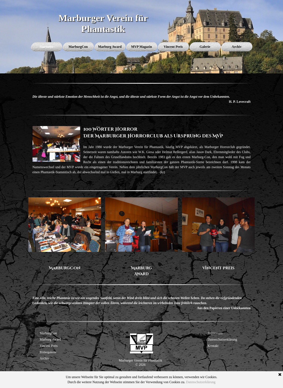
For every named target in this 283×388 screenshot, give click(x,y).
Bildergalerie (48, 352)
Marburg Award (50, 339)
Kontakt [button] (213, 346)
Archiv (44, 358)
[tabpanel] (142, 99)
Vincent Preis (49, 346)
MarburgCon (48, 333)
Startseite (46, 46)
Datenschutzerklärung (222, 339)
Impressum (215, 333)
